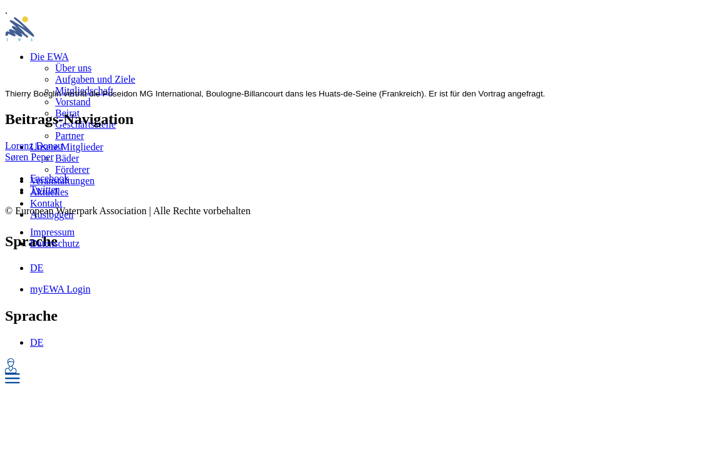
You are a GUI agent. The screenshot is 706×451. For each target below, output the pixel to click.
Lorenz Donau (34, 145)
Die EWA (49, 56)
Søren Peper (29, 157)
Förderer (72, 169)
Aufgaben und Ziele (95, 79)
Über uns (73, 68)
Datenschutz (55, 243)
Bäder (67, 158)
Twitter (44, 189)
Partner (69, 135)
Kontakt (46, 203)
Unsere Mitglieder (66, 147)
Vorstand (73, 101)
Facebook (49, 178)
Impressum (52, 232)
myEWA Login (60, 289)
